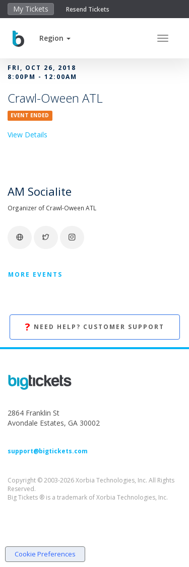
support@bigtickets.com (48, 451)
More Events (35, 274)
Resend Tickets (87, 9)
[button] (55, 38)
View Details (27, 134)
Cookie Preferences (45, 553)
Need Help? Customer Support (94, 327)
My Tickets (30, 9)
